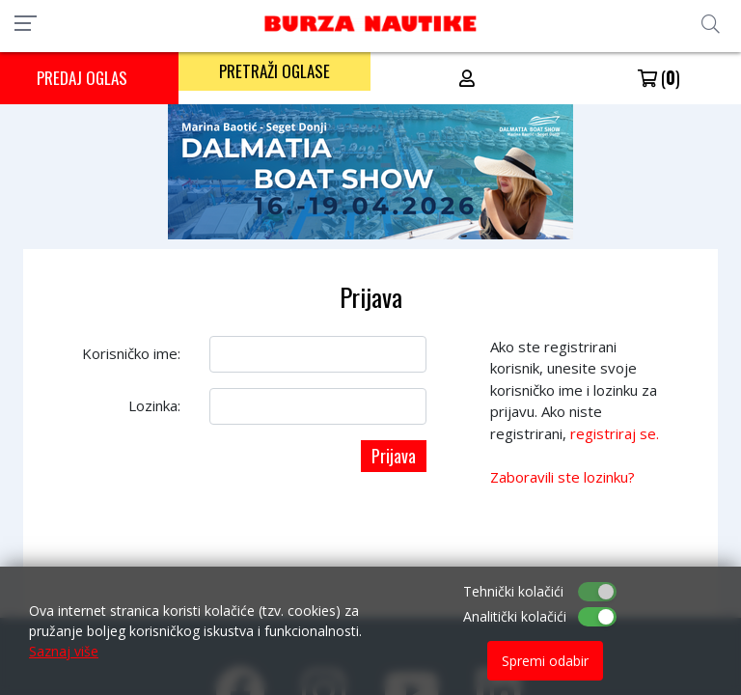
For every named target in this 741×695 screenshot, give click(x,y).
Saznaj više (63, 651)
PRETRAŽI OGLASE (274, 71)
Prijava (393, 455)
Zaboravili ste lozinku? (562, 476)
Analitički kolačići (514, 616)
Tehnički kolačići (513, 591)
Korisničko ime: (131, 353)
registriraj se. (614, 433)
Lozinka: (154, 405)
